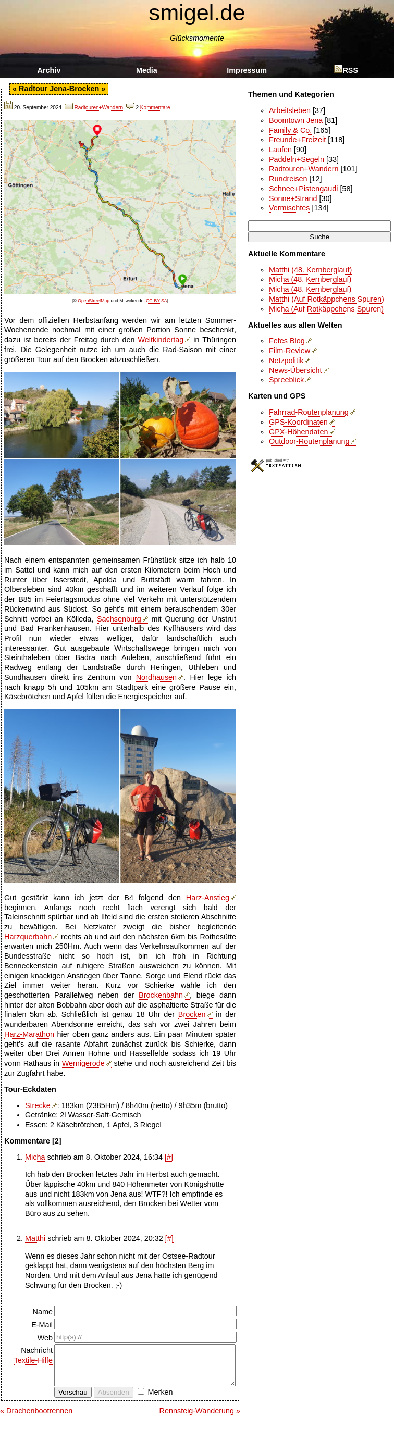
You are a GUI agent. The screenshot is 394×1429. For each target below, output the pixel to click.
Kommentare (155, 107)
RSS (346, 70)
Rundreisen (288, 179)
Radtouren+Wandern (99, 107)
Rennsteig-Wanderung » (199, 1418)
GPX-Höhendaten (298, 432)
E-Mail (42, 1325)
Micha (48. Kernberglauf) (310, 279)
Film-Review (289, 350)
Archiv (49, 70)
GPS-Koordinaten (298, 422)
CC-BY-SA (156, 300)
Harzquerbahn (28, 937)
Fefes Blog (287, 341)
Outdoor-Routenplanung (309, 441)
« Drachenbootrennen (36, 1418)
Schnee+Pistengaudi (303, 188)
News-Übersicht (295, 370)
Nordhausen (156, 677)
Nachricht (29, 1355)
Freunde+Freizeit (297, 139)
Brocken (192, 1014)
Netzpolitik (286, 360)
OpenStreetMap (93, 300)
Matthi (35, 1238)
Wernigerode (83, 1063)
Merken (160, 1400)
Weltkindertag (160, 339)
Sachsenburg (119, 619)
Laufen (280, 149)
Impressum (247, 70)
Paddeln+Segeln (296, 159)
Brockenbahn (161, 995)
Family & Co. (290, 130)
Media (146, 70)
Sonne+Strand (293, 198)
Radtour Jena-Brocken (59, 88)
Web (45, 1338)
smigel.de (197, 12)
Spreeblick (286, 380)
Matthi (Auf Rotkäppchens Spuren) (326, 299)
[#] (169, 1157)
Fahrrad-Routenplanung (309, 412)
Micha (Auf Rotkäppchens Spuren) (326, 309)
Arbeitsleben (290, 110)
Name (43, 1312)
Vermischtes (289, 208)
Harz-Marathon (29, 1034)
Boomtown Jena (296, 120)
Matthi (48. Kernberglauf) (310, 270)
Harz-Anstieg (207, 897)
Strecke (38, 1105)
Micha (35, 1157)
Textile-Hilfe (33, 1360)
